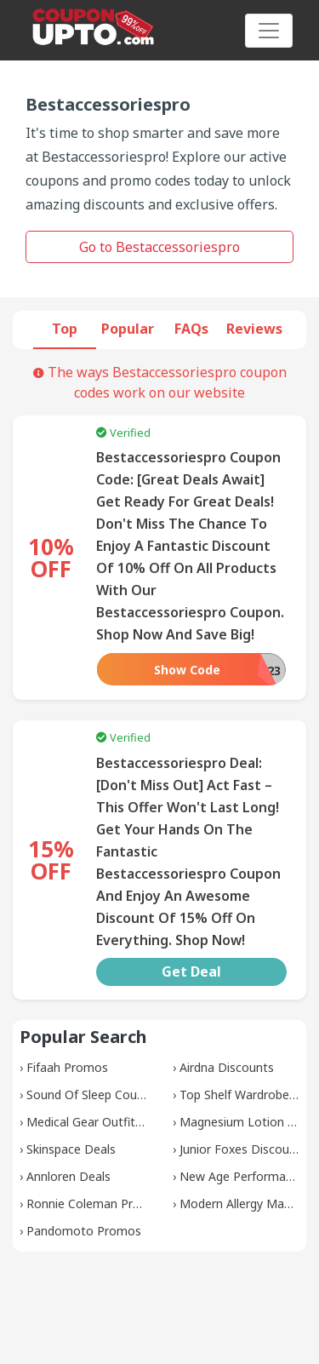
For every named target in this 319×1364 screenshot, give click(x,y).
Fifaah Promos (67, 1067)
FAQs (191, 328)
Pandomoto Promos (83, 1231)
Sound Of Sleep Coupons (95, 1094)
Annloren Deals (68, 1176)
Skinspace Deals (71, 1149)
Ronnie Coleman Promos (95, 1203)
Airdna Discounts (226, 1067)
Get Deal (191, 971)
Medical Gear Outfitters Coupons (118, 1122)
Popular (127, 328)
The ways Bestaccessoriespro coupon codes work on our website (160, 382)
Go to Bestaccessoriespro (159, 247)
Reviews (254, 328)
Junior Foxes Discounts (243, 1149)
